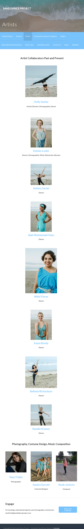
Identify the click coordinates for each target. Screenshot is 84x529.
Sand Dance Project (17, 8)
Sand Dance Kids (43, 45)
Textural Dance (7, 36)
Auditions (75, 45)
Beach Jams (29, 45)
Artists (27, 36)
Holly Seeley (41, 101)
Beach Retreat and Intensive (12, 45)
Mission (19, 36)
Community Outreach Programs (45, 36)
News (66, 45)
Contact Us (57, 45)
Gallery (62, 36)
